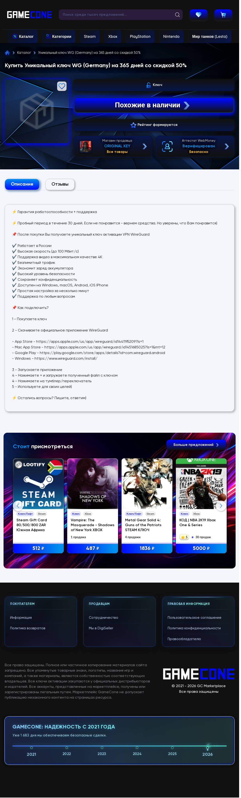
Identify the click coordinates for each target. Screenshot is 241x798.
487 (93, 548)
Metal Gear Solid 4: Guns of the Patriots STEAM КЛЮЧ (144, 525)
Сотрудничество (103, 712)
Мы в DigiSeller (101, 723)
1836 (147, 548)
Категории (61, 36)
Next (221, 553)
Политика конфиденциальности (194, 723)
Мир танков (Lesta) (209, 36)
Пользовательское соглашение (194, 712)
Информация (21, 712)
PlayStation (140, 36)
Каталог (26, 36)
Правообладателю (184, 734)
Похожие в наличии (153, 105)
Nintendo (171, 36)
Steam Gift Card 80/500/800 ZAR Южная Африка (32, 525)
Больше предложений (196, 445)
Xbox (112, 36)
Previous (18, 553)
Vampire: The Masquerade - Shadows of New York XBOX (93, 525)
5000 (201, 548)
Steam (89, 36)
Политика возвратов (27, 723)
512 (38, 548)
